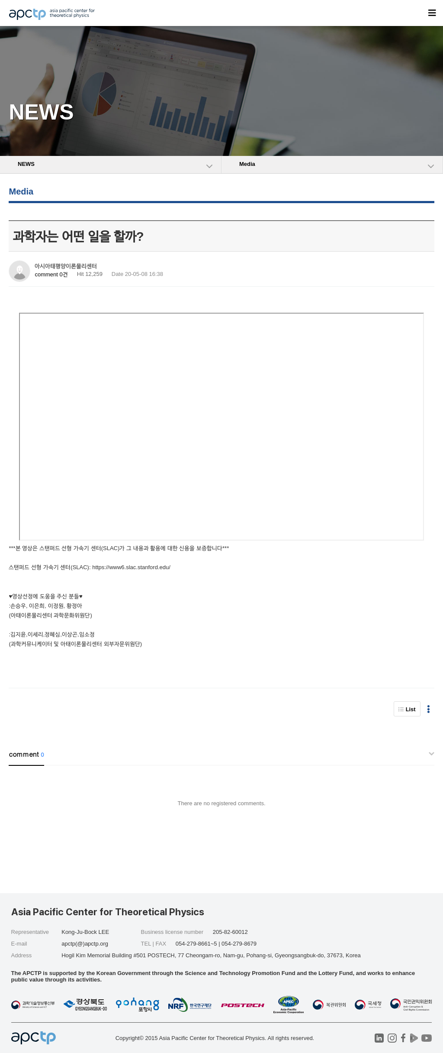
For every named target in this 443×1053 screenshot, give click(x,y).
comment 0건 (51, 274)
